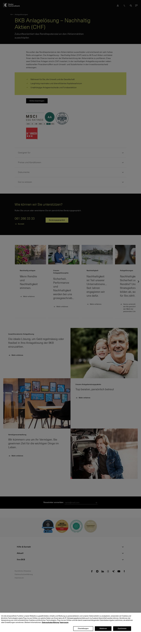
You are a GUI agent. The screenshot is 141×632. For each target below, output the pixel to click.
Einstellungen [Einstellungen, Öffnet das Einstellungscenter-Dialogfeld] (83, 629)
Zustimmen (122, 629)
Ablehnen (103, 629)
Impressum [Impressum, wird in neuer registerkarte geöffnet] (64, 623)
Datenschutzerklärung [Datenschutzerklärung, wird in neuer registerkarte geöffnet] (50, 623)
